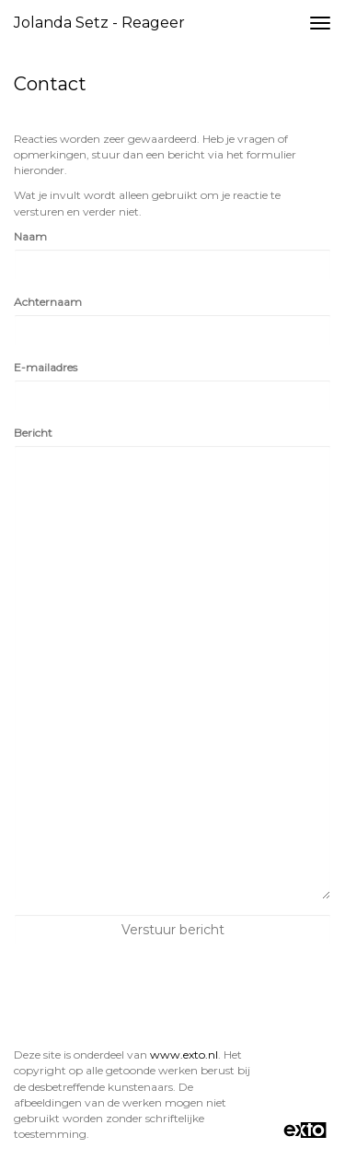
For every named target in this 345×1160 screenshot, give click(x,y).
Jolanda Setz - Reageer (99, 22)
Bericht (33, 432)
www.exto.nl (184, 1054)
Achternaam (48, 302)
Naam (30, 236)
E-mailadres (45, 367)
